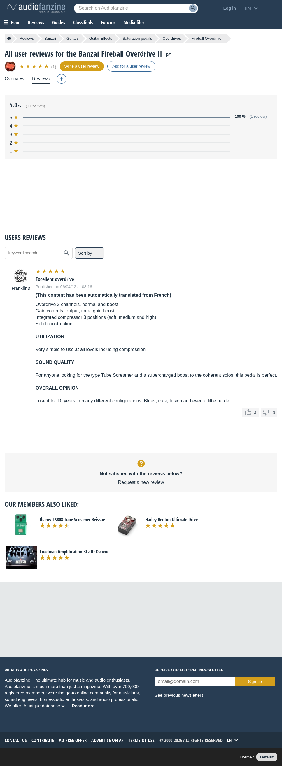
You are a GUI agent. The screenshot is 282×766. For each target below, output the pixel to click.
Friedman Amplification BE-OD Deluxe (74, 551)
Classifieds (83, 22)
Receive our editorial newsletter (189, 670)
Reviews (36, 22)
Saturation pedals (137, 38)
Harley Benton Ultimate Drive (171, 519)
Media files (133, 22)
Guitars (72, 38)
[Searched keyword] (136, 8)
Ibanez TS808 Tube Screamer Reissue (72, 519)
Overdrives (171, 38)
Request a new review (141, 482)
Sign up (255, 681)
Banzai (50, 38)
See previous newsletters (179, 695)
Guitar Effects (100, 38)
